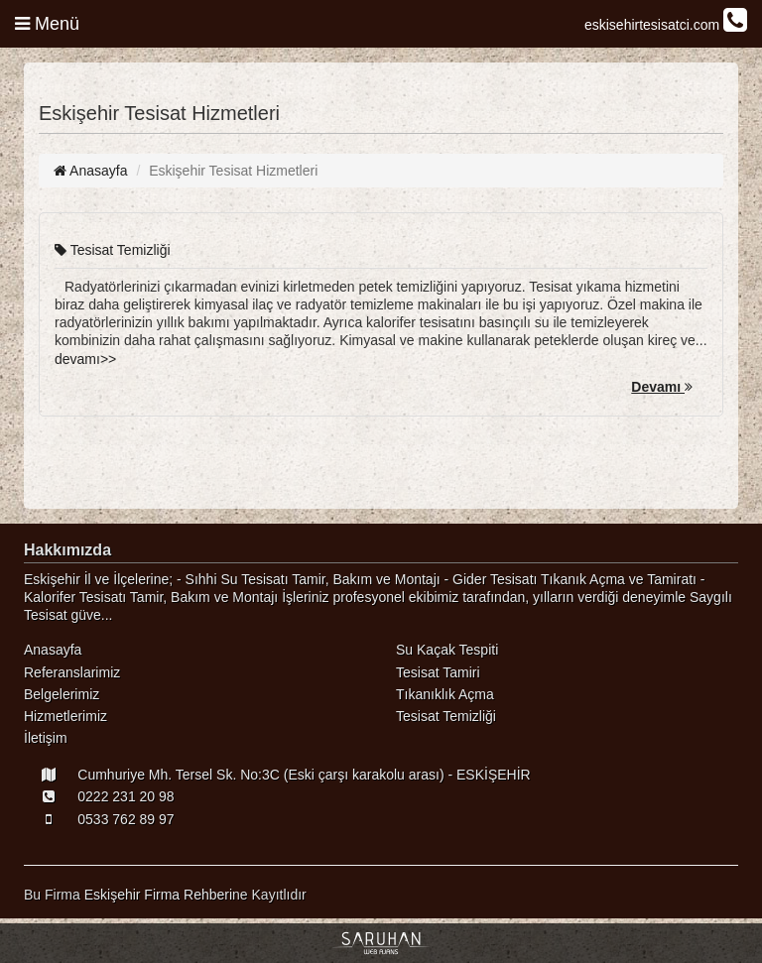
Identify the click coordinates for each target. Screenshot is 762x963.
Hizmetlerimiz (65, 716)
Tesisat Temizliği (113, 250)
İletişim (45, 738)
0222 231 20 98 (99, 796)
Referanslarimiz (72, 672)
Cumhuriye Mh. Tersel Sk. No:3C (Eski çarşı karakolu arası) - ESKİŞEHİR (277, 774)
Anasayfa (91, 171)
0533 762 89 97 (99, 819)
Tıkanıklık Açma (445, 694)
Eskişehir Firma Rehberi (158, 895)
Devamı (662, 387)
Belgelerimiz (61, 694)
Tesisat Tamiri (438, 672)
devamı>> (85, 359)
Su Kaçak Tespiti (447, 650)
